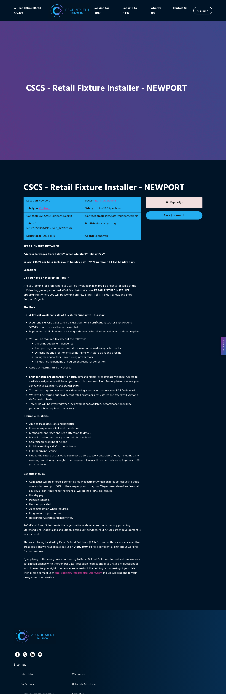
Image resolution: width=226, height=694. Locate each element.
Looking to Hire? (130, 10)
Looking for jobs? (101, 10)
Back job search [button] (174, 215)
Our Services (27, 684)
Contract (44, 208)
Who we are (156, 10)
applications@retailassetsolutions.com (78, 573)
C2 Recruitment (69, 10)
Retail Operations (105, 201)
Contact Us (180, 8)
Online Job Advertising (84, 684)
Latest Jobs (27, 674)
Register (201, 11)
